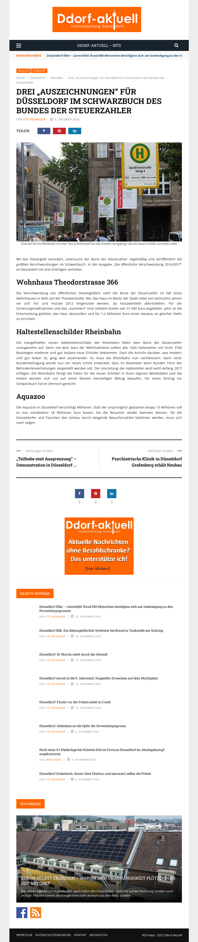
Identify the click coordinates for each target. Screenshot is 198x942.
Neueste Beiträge (35, 593)
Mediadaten (98, 935)
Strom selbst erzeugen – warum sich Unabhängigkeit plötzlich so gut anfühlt (98, 880)
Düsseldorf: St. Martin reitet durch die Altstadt (73, 654)
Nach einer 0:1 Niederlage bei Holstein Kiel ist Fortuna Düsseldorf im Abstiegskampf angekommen (101, 751)
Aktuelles (23, 70)
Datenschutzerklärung (53, 935)
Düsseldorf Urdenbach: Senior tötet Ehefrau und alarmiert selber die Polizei (95, 773)
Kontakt (80, 935)
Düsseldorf (39, 70)
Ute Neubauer (34, 119)
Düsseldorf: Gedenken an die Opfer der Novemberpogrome (82, 726)
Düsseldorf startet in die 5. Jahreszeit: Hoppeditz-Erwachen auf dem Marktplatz (98, 678)
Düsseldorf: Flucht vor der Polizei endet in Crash (75, 702)
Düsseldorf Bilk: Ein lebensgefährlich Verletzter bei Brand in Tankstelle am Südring (101, 630)
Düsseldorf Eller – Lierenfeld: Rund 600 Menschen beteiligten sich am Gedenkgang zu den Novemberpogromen (106, 608)
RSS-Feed (148, 935)
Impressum (24, 935)
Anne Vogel (54, 759)
